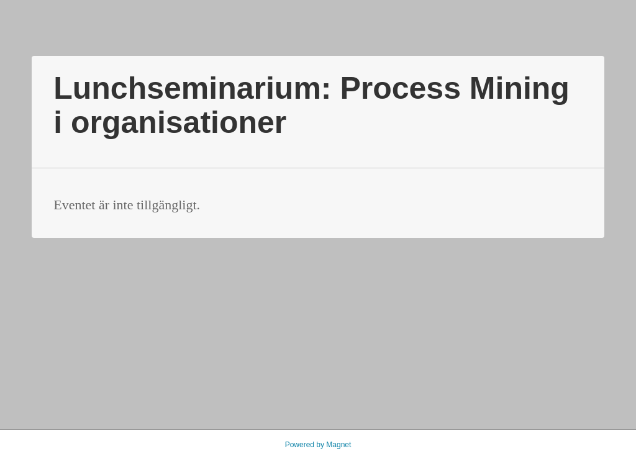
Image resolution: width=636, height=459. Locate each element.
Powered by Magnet (318, 444)
